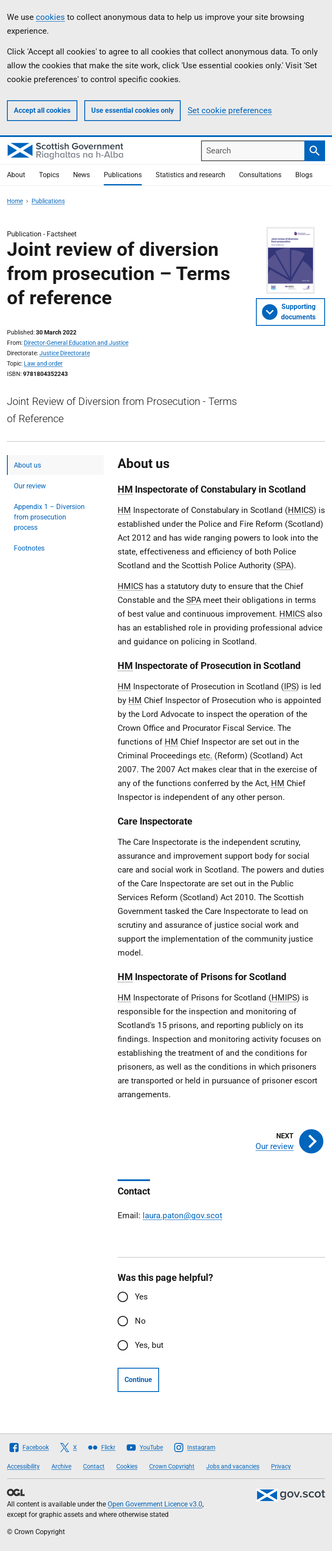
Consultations (260, 175)
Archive (61, 1466)
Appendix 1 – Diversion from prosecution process (49, 517)
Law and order (43, 363)
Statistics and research (190, 175)
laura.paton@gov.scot (182, 1215)
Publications (123, 175)
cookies (50, 17)
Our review (30, 486)
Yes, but (149, 1345)
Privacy (281, 1466)
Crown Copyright (172, 1466)
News (81, 175)
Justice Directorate (64, 353)
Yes (141, 1297)
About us (27, 465)
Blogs (304, 175)
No (140, 1321)
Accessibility (23, 1466)
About (16, 175)
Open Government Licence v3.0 (155, 1504)
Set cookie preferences (230, 110)
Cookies (126, 1466)
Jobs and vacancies (232, 1466)
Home (15, 200)
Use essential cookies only (132, 110)
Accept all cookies (42, 110)
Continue (138, 1380)
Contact (94, 1466)
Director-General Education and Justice (76, 342)
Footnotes (29, 548)
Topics (49, 175)
